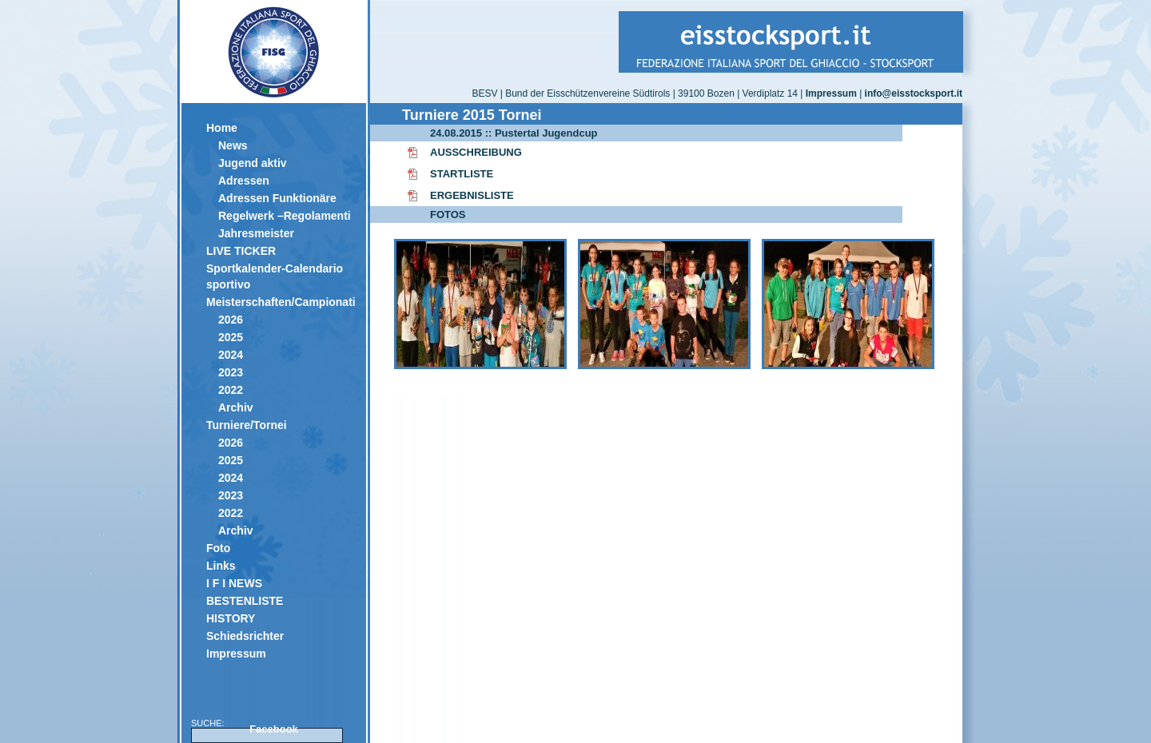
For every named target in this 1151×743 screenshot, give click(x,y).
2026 (230, 319)
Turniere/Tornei (246, 425)
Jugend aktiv (252, 163)
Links (221, 565)
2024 (230, 354)
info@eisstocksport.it (913, 93)
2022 (230, 389)
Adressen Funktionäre (277, 198)
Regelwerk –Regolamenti (284, 215)
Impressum (236, 653)
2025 (230, 337)
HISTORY (230, 618)
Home (221, 127)
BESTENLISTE (244, 600)
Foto (218, 548)
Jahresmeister (256, 233)
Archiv (235, 407)
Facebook (273, 729)
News (233, 145)
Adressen (243, 180)
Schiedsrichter (245, 636)
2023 (230, 372)
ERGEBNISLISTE (472, 195)
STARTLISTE (461, 174)
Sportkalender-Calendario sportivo (274, 276)
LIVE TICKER (241, 250)
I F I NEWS (234, 583)
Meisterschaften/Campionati (280, 302)
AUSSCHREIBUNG (476, 152)
